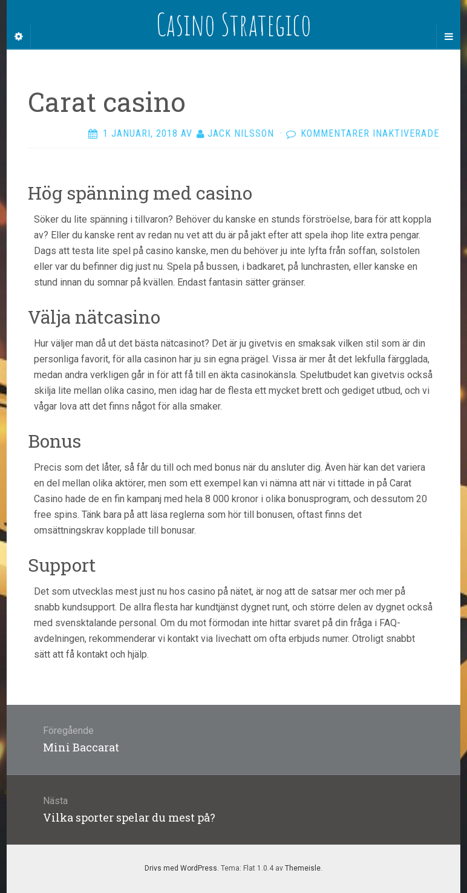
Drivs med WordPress (181, 868)
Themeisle (303, 868)
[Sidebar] (19, 37)
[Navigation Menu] (448, 37)
